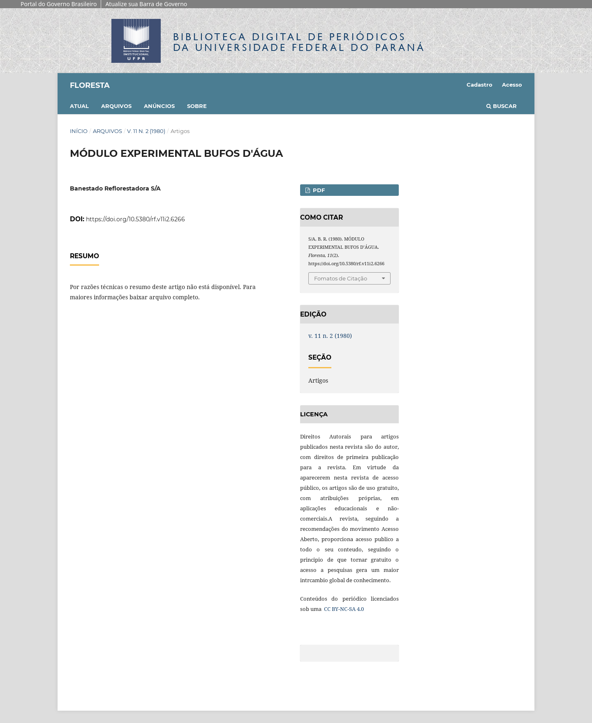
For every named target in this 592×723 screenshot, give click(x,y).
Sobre (197, 106)
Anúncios (159, 106)
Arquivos (116, 106)
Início (79, 131)
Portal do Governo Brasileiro (59, 4)
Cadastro (480, 84)
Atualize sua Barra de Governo (146, 4)
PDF (318, 190)
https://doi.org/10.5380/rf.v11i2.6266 (135, 219)
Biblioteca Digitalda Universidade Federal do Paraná (299, 42)
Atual (79, 106)
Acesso (512, 84)
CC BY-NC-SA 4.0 (343, 609)
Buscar (501, 106)
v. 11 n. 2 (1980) (146, 131)
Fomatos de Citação (340, 278)
